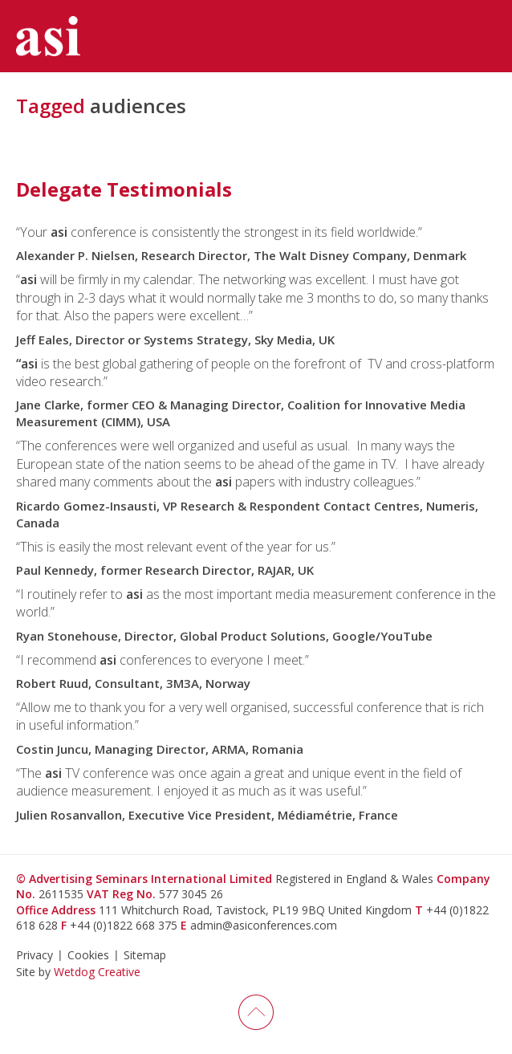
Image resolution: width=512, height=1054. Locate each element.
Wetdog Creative (97, 971)
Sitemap (145, 954)
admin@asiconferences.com (263, 925)
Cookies (88, 954)
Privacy (34, 954)
